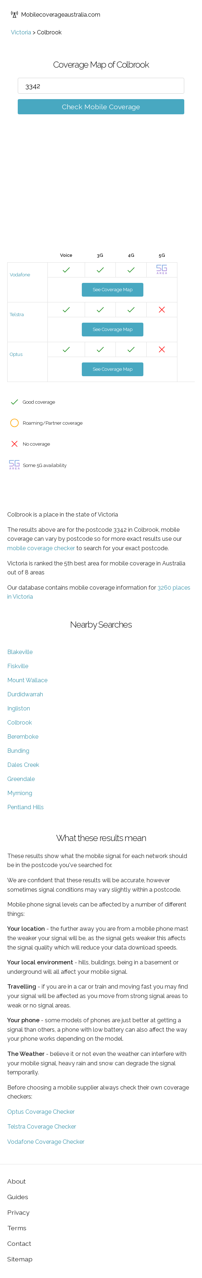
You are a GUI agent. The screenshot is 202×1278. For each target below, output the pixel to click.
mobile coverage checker (41, 548)
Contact (19, 1243)
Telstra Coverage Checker (41, 1126)
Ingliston (18, 708)
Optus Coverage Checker (41, 1111)
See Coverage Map (112, 289)
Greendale (21, 779)
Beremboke (22, 736)
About (16, 1181)
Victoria (21, 32)
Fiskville (17, 666)
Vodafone (20, 274)
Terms (16, 1228)
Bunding (18, 750)
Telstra (17, 314)
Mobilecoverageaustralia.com (55, 14)
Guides (17, 1197)
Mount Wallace (27, 680)
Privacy (18, 1212)
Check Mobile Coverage (101, 107)
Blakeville (20, 652)
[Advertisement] (101, 194)
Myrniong (19, 793)
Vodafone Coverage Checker (45, 1141)
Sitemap (20, 1259)
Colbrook (19, 722)
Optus (16, 354)
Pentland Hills (25, 807)
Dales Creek (23, 764)
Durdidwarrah (25, 694)
